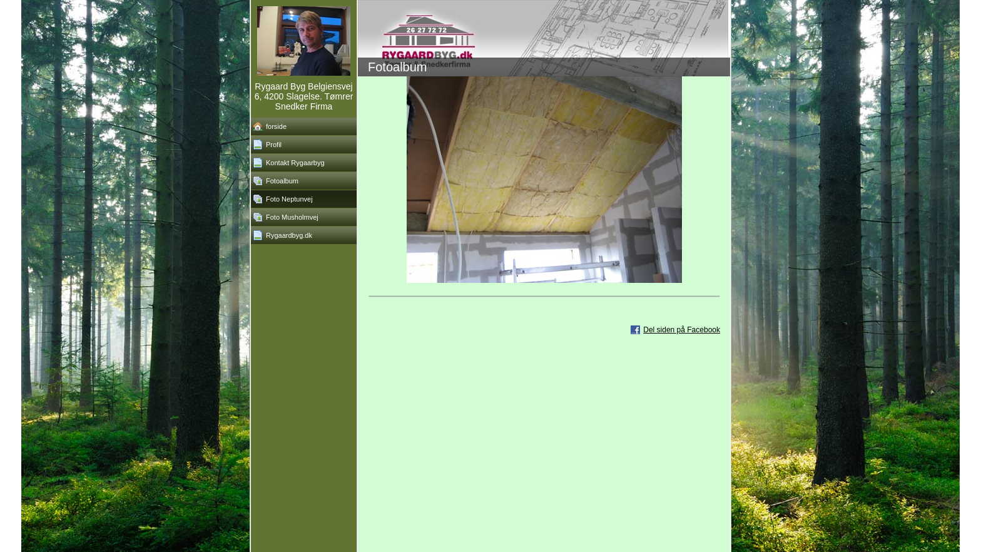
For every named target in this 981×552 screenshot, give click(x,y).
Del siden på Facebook (681, 329)
